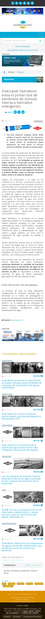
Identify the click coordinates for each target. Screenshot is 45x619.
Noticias (20, 72)
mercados (38, 583)
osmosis (21, 583)
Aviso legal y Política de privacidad (22, 597)
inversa (29, 583)
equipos (12, 583)
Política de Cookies (22, 600)
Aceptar (7, 616)
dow (4, 583)
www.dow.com (17, 320)
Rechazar (17, 616)
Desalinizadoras (7, 425)
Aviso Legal (28, 610)
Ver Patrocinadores (22, 46)
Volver (5, 581)
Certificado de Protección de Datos (22, 602)
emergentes (8, 586)
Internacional (6, 457)
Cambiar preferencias (32, 616)
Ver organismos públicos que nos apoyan (22, 50)
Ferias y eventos (7, 361)
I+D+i (4, 490)
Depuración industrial (9, 524)
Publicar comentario (33, 565)
